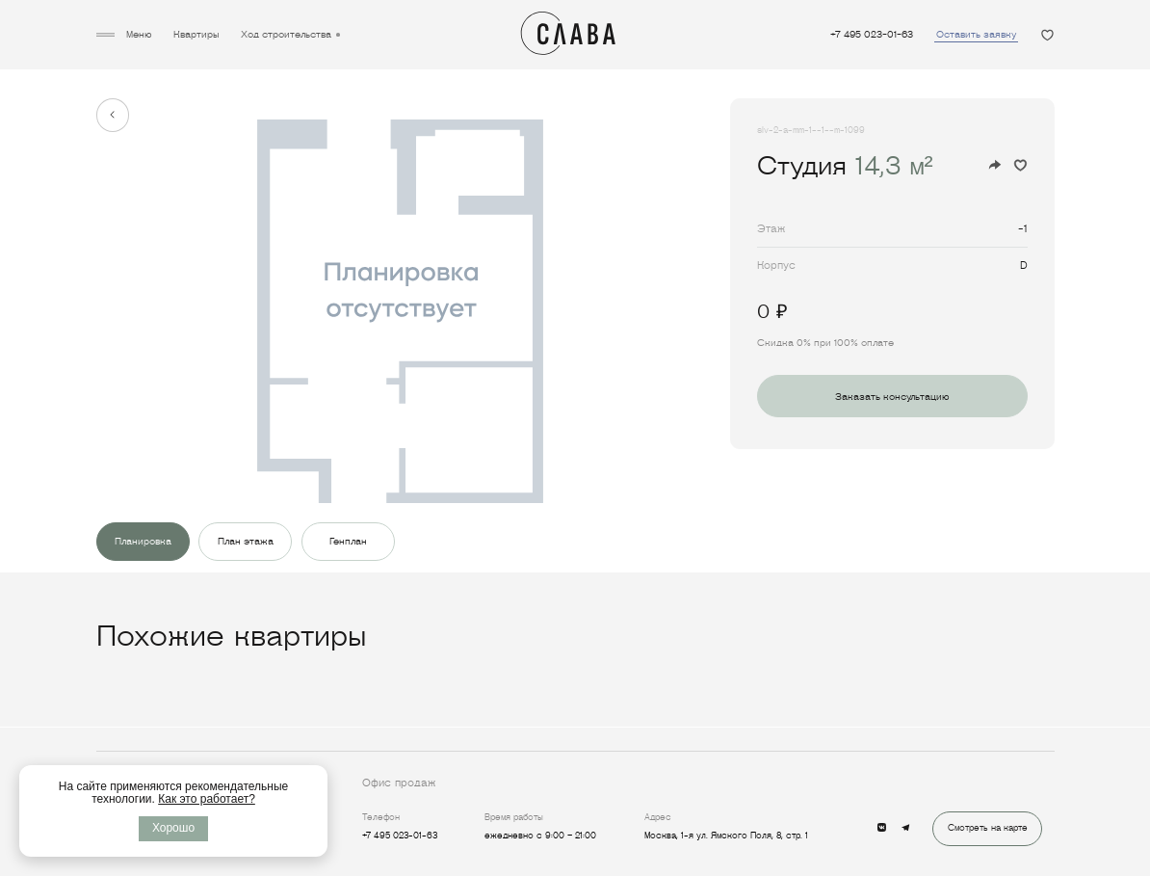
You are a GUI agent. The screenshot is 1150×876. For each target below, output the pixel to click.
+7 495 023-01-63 (871, 34)
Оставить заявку (976, 34)
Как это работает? (206, 799)
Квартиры (196, 34)
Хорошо (173, 828)
